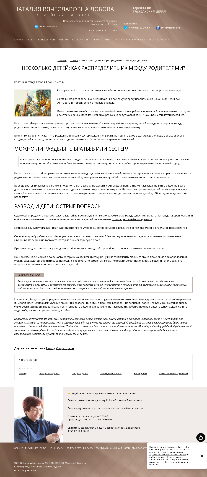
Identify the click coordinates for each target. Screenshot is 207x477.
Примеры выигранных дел (130, 39)
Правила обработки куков (145, 448)
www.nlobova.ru (34, 463)
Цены (95, 39)
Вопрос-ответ (81, 39)
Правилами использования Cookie (167, 454)
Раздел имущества (49, 373)
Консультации (47, 39)
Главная (19, 39)
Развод (23, 373)
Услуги (31, 39)
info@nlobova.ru (78, 463)
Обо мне (64, 39)
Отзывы (106, 39)
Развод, (41, 82)
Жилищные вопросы (111, 373)
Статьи (60, 448)
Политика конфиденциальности (113, 448)
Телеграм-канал (48, 26)
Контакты (163, 39)
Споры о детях (55, 82)
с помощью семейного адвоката (132, 219)
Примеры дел (31, 448)
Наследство (140, 373)
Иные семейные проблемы (173, 373)
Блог (152, 39)
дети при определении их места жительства (61, 299)
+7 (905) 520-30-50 (78, 430)
